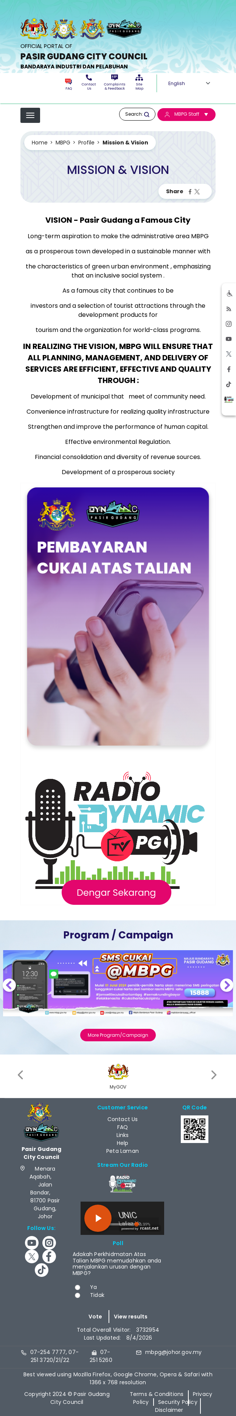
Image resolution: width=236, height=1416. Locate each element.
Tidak (97, 1295)
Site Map (139, 82)
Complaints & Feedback (114, 82)
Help (123, 1143)
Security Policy (177, 1402)
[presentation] (21, 1075)
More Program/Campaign (118, 1035)
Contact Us (89, 82)
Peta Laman (122, 1151)
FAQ (68, 85)
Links (122, 1135)
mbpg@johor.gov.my (173, 1352)
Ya (93, 1287)
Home (40, 142)
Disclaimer (169, 1410)
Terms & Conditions (157, 1394)
